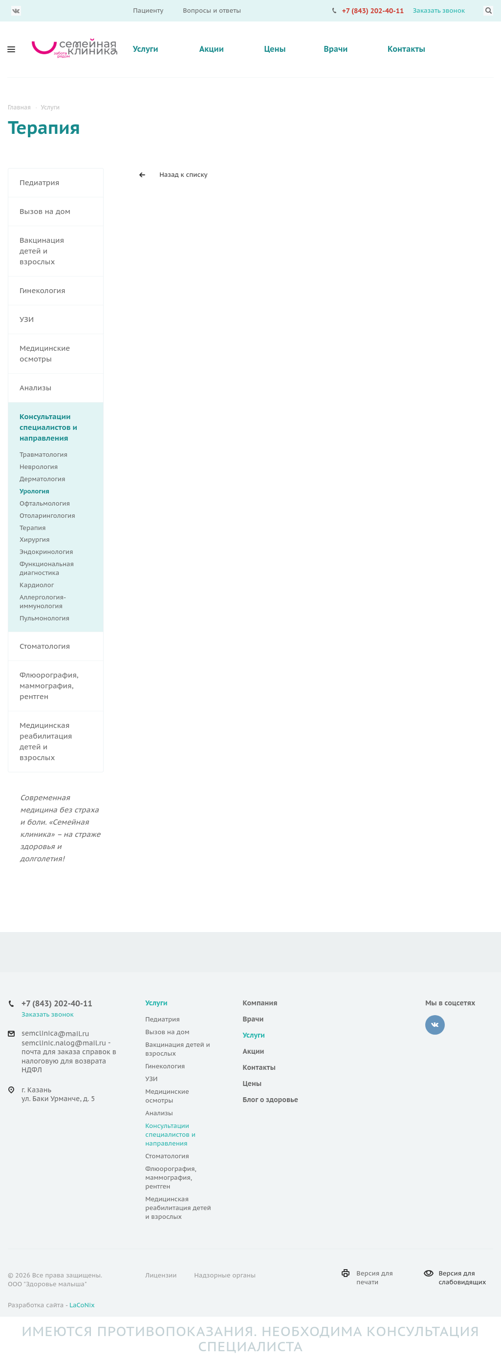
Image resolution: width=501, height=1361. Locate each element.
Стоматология (61, 646)
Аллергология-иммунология (43, 601)
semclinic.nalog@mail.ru (64, 1043)
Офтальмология (56, 503)
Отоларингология (56, 515)
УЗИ (61, 319)
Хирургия (56, 539)
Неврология (56, 467)
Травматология (56, 454)
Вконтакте (16, 10)
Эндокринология (56, 552)
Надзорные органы (225, 1275)
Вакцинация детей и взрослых (61, 251)
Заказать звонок (439, 10)
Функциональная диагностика (56, 568)
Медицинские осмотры (61, 353)
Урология (34, 491)
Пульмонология (44, 618)
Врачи (336, 49)
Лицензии (160, 1275)
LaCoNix (82, 1305)
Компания (260, 1003)
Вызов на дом (61, 211)
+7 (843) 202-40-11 (373, 10)
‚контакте (435, 1025)
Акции (211, 49)
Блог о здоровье (271, 1099)
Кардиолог (37, 585)
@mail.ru (73, 1033)
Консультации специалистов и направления (61, 427)
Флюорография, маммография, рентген (61, 686)
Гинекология (61, 290)
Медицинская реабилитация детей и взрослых (61, 741)
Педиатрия (61, 183)
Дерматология (56, 479)
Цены (274, 49)
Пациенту (148, 10)
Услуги (145, 49)
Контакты (406, 49)
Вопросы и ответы (212, 10)
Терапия (56, 528)
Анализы (61, 388)
